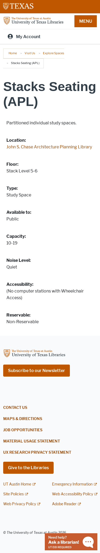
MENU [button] (85, 21)
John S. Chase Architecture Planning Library (49, 146)
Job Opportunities (22, 430)
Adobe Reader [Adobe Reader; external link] (64, 504)
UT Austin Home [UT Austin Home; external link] (17, 484)
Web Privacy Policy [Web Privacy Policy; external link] (19, 504)
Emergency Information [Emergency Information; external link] (72, 484)
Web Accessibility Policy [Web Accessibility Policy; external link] (72, 494)
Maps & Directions (22, 419)
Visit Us (30, 53)
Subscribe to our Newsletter (36, 370)
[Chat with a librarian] (71, 541)
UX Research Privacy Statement (37, 452)
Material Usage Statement (31, 441)
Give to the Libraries (28, 467)
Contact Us (15, 407)
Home (13, 53)
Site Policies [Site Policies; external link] (13, 494)
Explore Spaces (53, 53)
